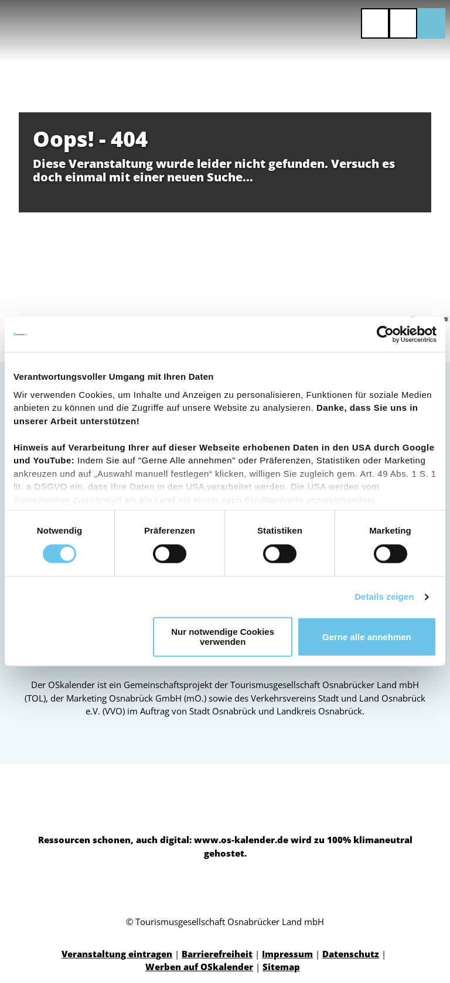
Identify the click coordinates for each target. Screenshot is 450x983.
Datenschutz (350, 954)
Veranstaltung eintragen (117, 954)
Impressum (287, 954)
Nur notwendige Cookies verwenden (222, 637)
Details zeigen (384, 597)
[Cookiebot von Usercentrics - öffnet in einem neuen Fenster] (385, 334)
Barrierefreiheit (217, 954)
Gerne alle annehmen (366, 637)
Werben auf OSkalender (199, 966)
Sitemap (281, 966)
